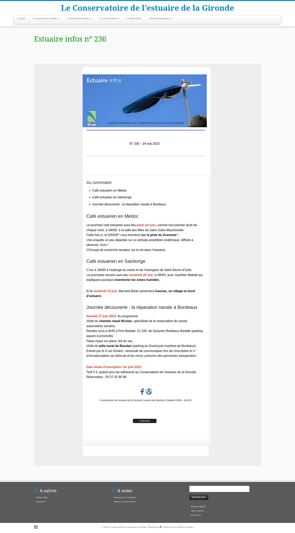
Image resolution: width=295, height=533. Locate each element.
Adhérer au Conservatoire (124, 501)
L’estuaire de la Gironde (46, 18)
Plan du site (196, 515)
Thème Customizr (185, 527)
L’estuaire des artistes (79, 18)
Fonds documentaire (160, 18)
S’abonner (144, 421)
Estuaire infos (42, 497)
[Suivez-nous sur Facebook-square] (37, 527)
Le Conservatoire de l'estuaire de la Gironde (147, 7)
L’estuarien (40, 501)
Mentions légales (198, 506)
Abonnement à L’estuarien (124, 497)
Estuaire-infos (134, 18)
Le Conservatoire (109, 18)
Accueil (21, 18)
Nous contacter (197, 510)
